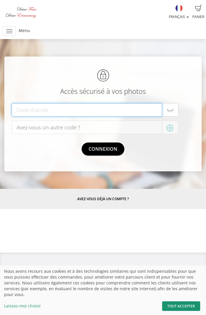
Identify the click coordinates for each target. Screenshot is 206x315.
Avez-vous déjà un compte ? (103, 198)
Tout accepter (181, 306)
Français (179, 12)
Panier (198, 12)
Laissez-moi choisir (22, 306)
